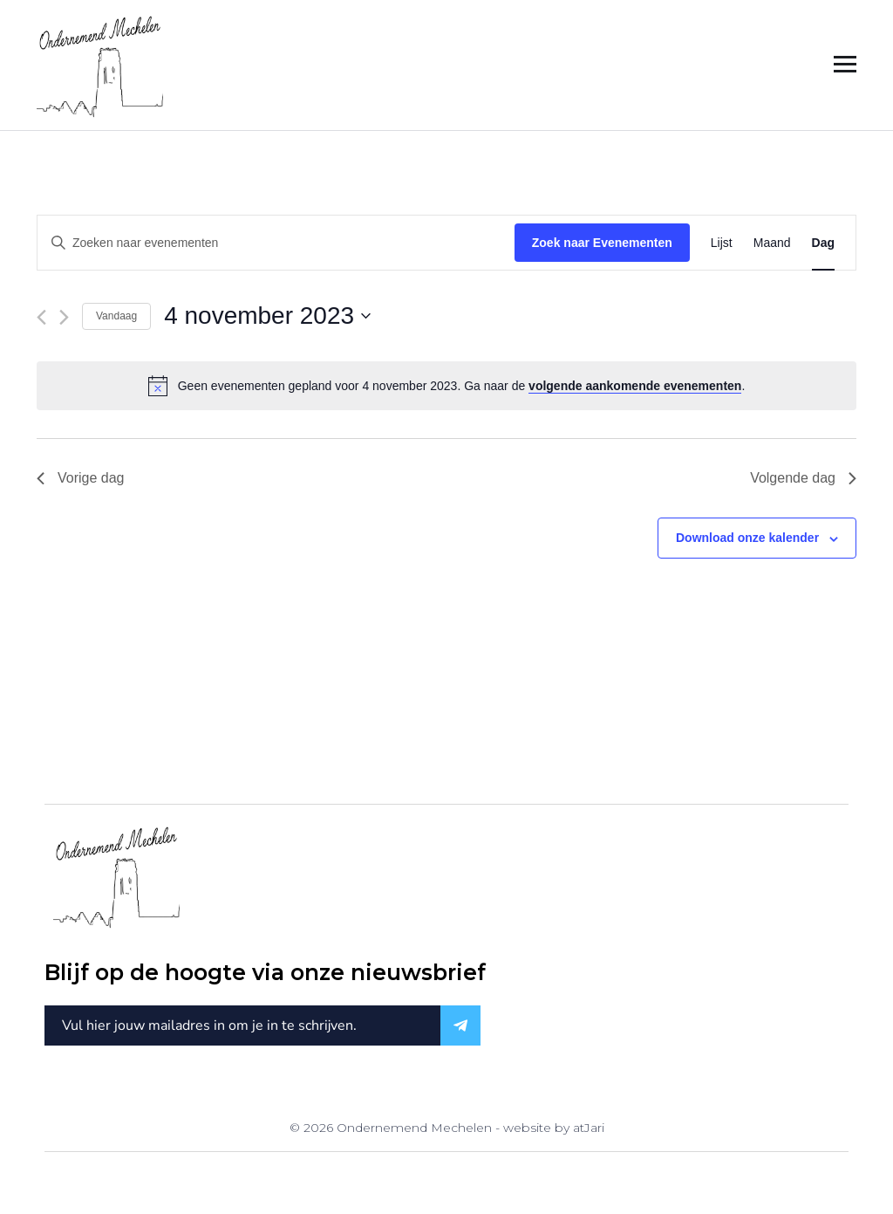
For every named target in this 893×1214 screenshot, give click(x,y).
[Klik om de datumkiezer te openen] (267, 315)
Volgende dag (803, 477)
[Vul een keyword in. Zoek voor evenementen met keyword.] (276, 243)
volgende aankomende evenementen (634, 386)
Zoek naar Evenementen (602, 243)
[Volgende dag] (64, 317)
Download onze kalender (747, 538)
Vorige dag (81, 477)
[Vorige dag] (41, 317)
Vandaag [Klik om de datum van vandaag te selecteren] (116, 316)
